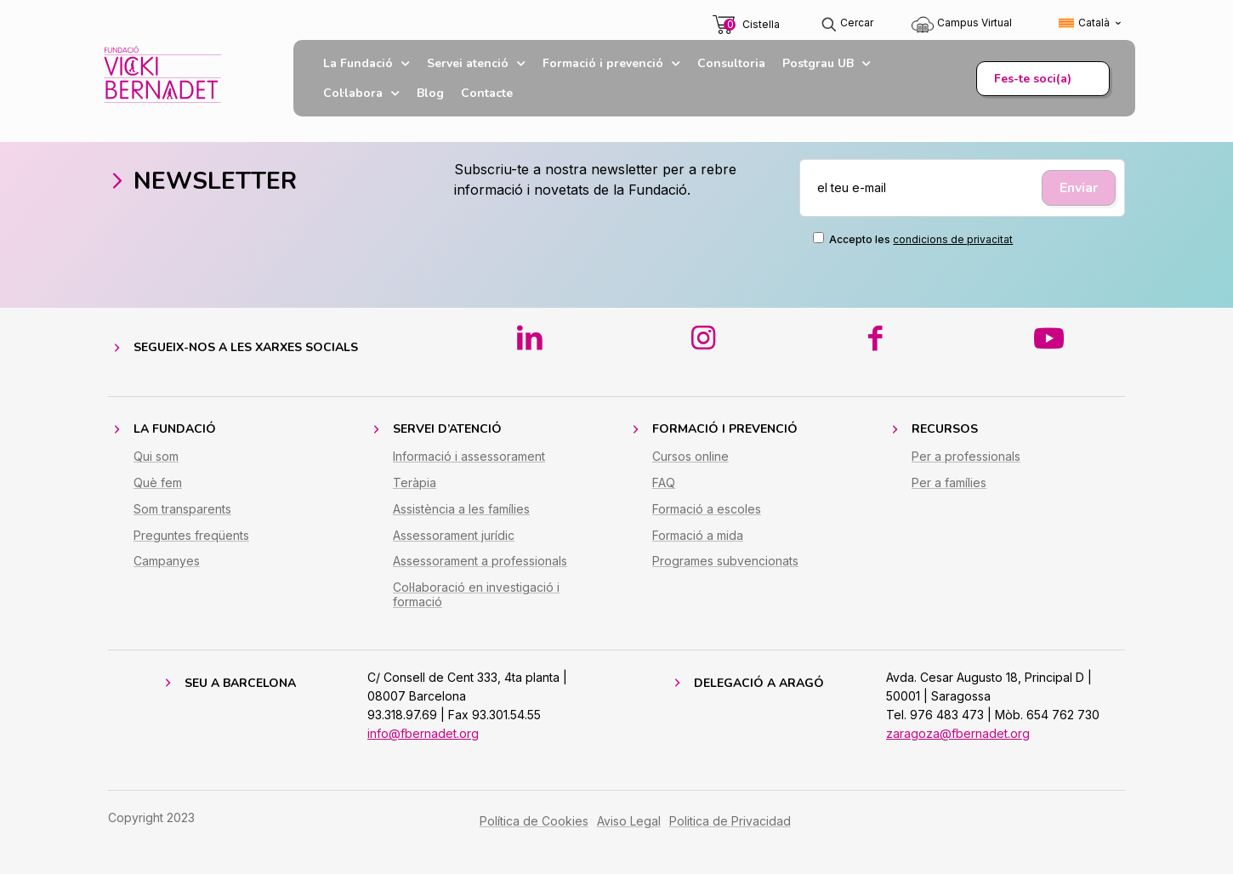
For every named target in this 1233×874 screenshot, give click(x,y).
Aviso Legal (629, 821)
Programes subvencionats (725, 560)
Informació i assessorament (469, 456)
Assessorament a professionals (480, 560)
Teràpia (414, 482)
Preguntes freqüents (191, 535)
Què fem (158, 482)
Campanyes (167, 560)
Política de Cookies (534, 821)
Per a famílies (949, 482)
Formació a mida (697, 535)
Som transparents (182, 509)
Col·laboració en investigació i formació (476, 594)
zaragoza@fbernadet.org (958, 733)
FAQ (663, 482)
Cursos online (690, 456)
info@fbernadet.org (423, 733)
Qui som (156, 456)
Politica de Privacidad (730, 821)
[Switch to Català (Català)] (1090, 23)
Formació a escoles (706, 509)
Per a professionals (966, 456)
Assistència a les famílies (461, 509)
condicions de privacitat (953, 239)
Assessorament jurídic (453, 535)
